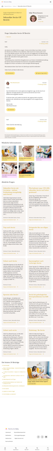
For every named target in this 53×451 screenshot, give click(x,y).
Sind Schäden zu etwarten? (9, 394)
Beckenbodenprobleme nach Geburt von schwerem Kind (12, 382)
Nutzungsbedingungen (19, 435)
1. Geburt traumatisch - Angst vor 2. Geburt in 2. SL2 (14, 372)
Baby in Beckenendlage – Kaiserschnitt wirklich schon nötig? (14, 368)
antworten (11, 109)
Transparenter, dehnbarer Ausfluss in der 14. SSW (13, 376)
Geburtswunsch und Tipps (9, 379)
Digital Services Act (19, 438)
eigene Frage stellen (42, 73)
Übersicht (8, 36)
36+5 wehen (6, 388)
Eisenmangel (6, 365)
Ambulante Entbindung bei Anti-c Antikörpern (14, 386)
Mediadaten (8, 435)
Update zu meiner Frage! (9, 391)
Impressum (8, 432)
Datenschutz (8, 438)
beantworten (11, 73)
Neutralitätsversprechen (19, 432)
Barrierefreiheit (9, 441)
